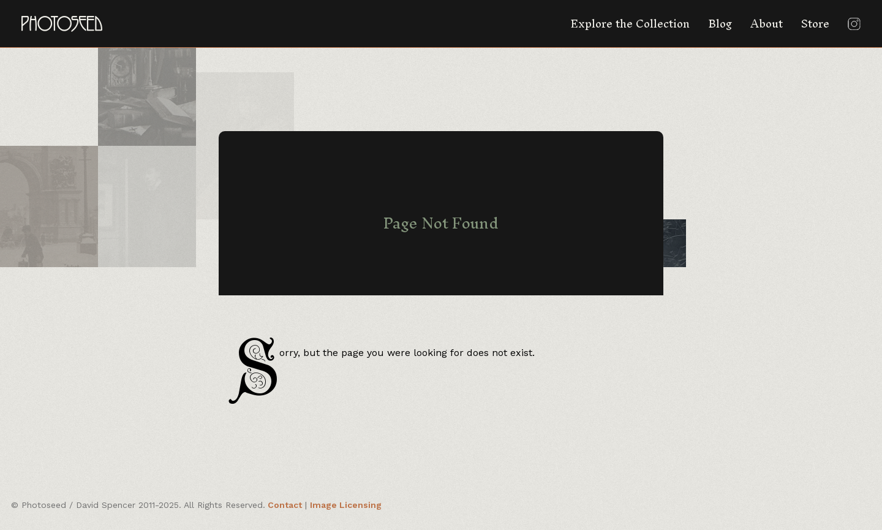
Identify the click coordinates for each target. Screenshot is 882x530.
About (766, 23)
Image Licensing (346, 505)
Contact (285, 505)
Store (815, 23)
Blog (720, 23)
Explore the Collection (630, 23)
